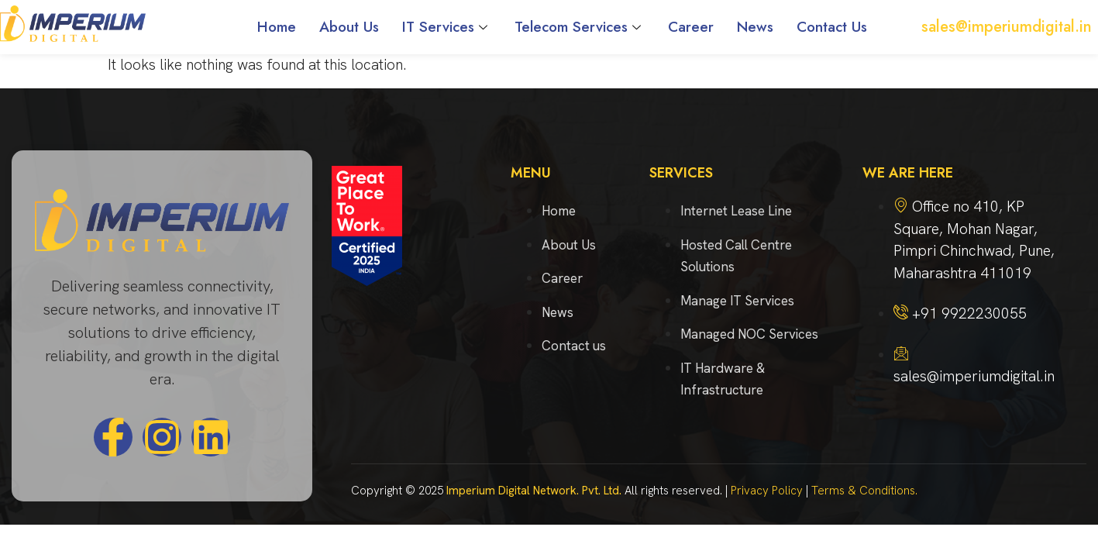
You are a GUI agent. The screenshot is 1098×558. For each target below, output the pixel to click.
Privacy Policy (767, 490)
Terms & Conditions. (864, 490)
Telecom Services (580, 26)
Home (276, 26)
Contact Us (832, 26)
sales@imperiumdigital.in (1006, 27)
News (755, 26)
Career (691, 26)
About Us (349, 26)
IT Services (446, 26)
